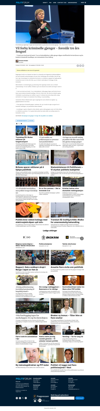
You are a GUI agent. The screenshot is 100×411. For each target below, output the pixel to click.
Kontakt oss (62, 2)
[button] (82, 239)
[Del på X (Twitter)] (80, 66)
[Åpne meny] (83, 3)
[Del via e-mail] (83, 66)
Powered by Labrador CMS (50, 409)
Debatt (45, 2)
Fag (50, 2)
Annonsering (72, 2)
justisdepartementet (21, 121)
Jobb (54, 2)
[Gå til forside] (22, 2)
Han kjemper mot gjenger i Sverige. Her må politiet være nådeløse (37, 116)
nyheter (31, 121)
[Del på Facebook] (77, 66)
